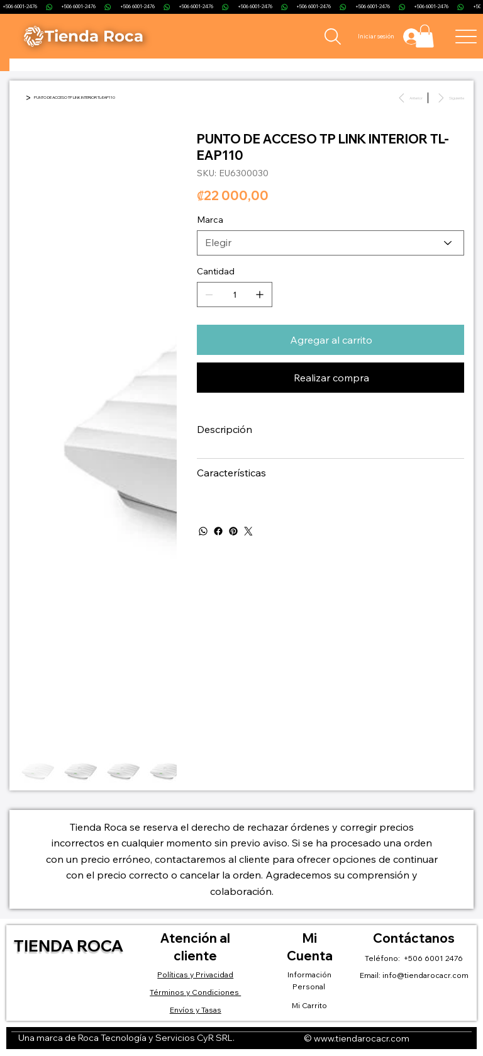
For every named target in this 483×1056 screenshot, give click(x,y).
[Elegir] (330, 243)
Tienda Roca (68, 945)
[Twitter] (248, 531)
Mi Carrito (309, 1005)
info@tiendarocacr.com (425, 975)
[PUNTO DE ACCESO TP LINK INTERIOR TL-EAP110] (74, 97)
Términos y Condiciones (195, 992)
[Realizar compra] (330, 377)
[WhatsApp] (203, 531)
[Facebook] (218, 531)
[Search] (332, 36)
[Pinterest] (233, 531)
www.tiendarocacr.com (361, 1038)
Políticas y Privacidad (195, 974)
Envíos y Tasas (195, 1009)
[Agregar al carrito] (330, 340)
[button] (425, 36)
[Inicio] (21, 97)
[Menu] (466, 36)
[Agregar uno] (259, 294)
